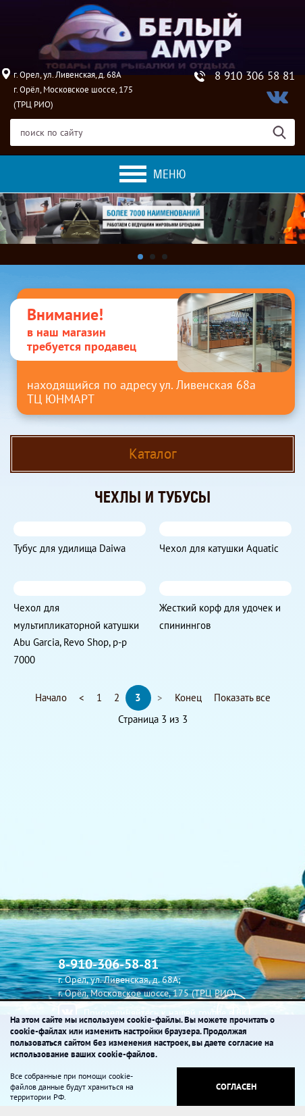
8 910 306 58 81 (255, 76)
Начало (51, 697)
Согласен (236, 1086)
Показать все (242, 697)
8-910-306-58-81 (108, 964)
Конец (188, 697)
